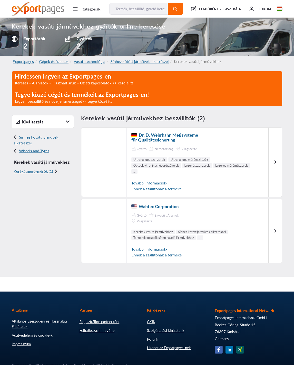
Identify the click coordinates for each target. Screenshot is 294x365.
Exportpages (23, 61)
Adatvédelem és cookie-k (32, 335)
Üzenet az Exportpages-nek (169, 347)
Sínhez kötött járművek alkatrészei (139, 61)
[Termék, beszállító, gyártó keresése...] (138, 9)
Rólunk (152, 339)
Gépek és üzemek (54, 61)
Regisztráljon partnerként (99, 321)
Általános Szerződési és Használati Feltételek (39, 324)
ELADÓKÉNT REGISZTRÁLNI (221, 9)
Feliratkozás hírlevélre (97, 330)
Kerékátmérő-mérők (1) (33, 171)
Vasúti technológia (89, 61)
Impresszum (21, 344)
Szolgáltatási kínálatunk (165, 330)
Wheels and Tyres (34, 150)
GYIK (151, 321)
